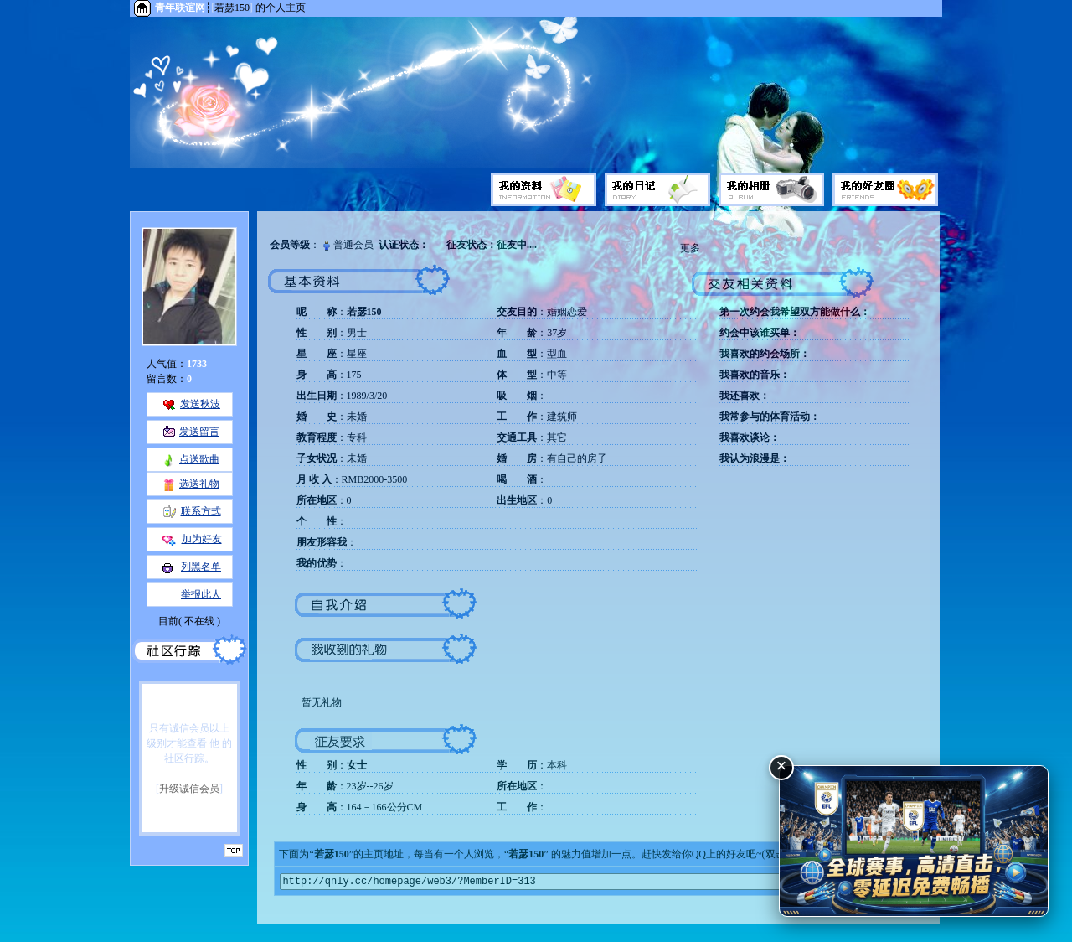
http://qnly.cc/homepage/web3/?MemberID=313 (598, 883)
